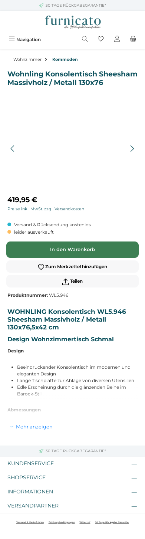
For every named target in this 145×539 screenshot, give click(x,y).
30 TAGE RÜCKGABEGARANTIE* (76, 5)
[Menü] (25, 39)
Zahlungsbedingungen (62, 522)
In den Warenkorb (72, 249)
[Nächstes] (132, 149)
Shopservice (26, 477)
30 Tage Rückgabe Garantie (112, 522)
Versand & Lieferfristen (30, 522)
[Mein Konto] (117, 39)
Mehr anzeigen (34, 427)
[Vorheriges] (13, 149)
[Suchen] (85, 39)
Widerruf (84, 522)
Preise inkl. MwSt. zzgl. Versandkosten (45, 208)
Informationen (30, 491)
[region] (72, 148)
